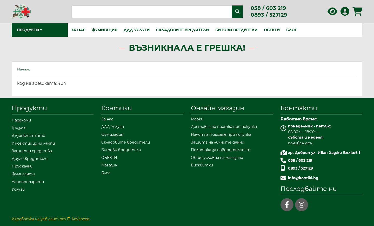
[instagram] (301, 204)
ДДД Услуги (137, 30)
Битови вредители (236, 30)
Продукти (29, 108)
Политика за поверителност (220, 149)
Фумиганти (23, 174)
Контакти (298, 108)
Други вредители (30, 158)
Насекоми (21, 120)
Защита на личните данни (217, 142)
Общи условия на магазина (217, 157)
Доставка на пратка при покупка (224, 126)
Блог (291, 30)
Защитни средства (32, 150)
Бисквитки (202, 165)
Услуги (18, 189)
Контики (116, 108)
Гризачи (19, 127)
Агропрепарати (28, 181)
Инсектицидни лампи (33, 143)
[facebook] (286, 204)
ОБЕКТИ (272, 30)
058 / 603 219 (268, 8)
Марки (197, 119)
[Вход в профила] (344, 13)
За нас (78, 30)
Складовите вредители (182, 30)
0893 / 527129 (269, 15)
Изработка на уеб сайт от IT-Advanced (50, 219)
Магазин (109, 165)
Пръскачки (22, 166)
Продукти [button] (28, 30)
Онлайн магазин (217, 108)
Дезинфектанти (28, 135)
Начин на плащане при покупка (221, 134)
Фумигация (104, 30)
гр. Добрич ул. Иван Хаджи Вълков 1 (324, 152)
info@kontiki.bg (303, 178)
